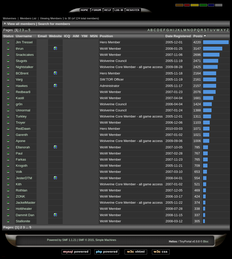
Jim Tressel (24, 42)
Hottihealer (24, 209)
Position (106, 36)
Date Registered (178, 36)
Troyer (20, 122)
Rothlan (21, 190)
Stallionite (23, 221)
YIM (84, 36)
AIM (76, 36)
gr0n (19, 104)
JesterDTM (24, 178)
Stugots (21, 61)
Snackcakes (25, 55)
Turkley (21, 116)
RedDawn (23, 129)
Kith (18, 184)
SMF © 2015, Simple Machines (97, 239)
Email (42, 36)
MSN (93, 36)
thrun (20, 48)
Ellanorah (23, 147)
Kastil (20, 98)
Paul (19, 153)
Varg (19, 79)
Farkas (21, 159)
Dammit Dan (25, 215)
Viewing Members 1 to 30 (55, 18)
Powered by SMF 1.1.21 (61, 239)
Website (55, 36)
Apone (21, 141)
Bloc (205, 241)
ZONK (20, 196)
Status (8, 36)
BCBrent (22, 73)
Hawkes (22, 86)
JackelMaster (26, 202)
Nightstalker (25, 67)
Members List (28, 18)
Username (24, 36)
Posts (199, 36)
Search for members (54, 24)
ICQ (67, 36)
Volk (19, 172)
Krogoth (22, 165)
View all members (21, 24)
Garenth (22, 135)
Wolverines (9, 18)
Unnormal (23, 110)
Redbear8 (23, 92)
